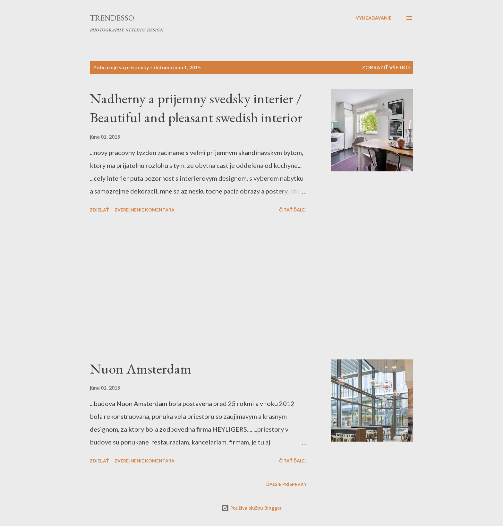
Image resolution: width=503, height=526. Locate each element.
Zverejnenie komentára (145, 209)
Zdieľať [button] (99, 209)
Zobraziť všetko (386, 67)
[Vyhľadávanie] (373, 18)
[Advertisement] (198, 287)
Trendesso (112, 18)
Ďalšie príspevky (286, 484)
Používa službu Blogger (251, 508)
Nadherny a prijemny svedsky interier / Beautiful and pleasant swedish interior (196, 107)
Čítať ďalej (293, 209)
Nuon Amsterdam (141, 368)
